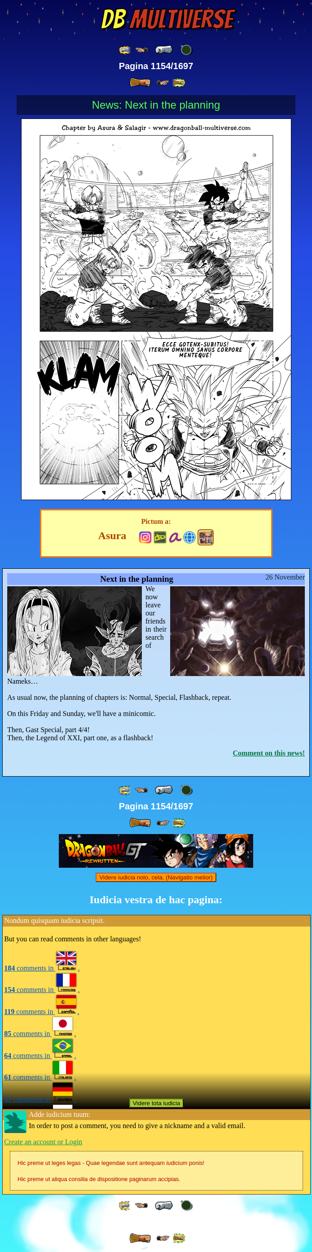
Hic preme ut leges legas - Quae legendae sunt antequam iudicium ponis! (111, 1163)
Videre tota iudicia (156, 1103)
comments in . (41, 968)
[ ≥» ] (163, 82)
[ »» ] (178, 82)
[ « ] (163, 50)
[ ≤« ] (141, 50)
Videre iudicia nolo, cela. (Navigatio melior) (155, 877)
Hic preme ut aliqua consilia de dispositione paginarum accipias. (99, 1179)
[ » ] (140, 82)
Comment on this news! (269, 753)
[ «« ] (125, 50)
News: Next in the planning (156, 105)
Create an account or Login (43, 1142)
